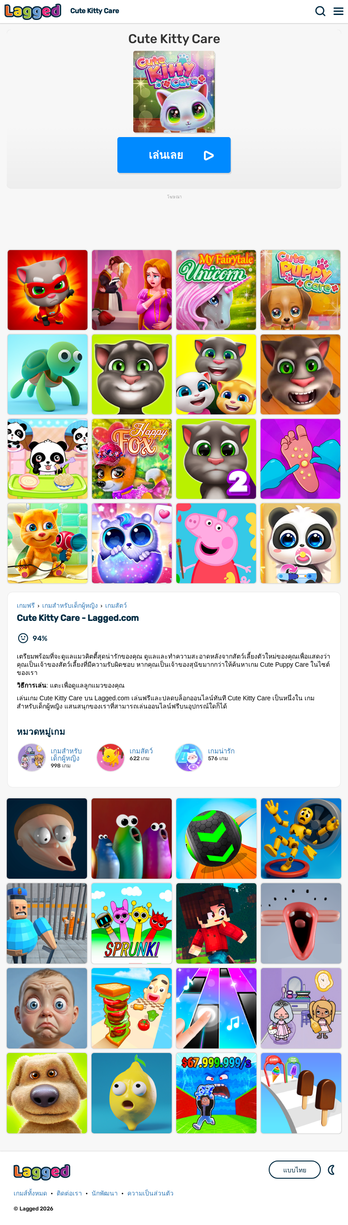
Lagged (34, 11)
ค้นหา (321, 11)
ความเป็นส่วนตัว (150, 1193)
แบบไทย (294, 1170)
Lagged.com (43, 1172)
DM (332, 1170)
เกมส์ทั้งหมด (30, 1193)
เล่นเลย (166, 155)
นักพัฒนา (105, 1193)
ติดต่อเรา (69, 1193)
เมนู (339, 11)
